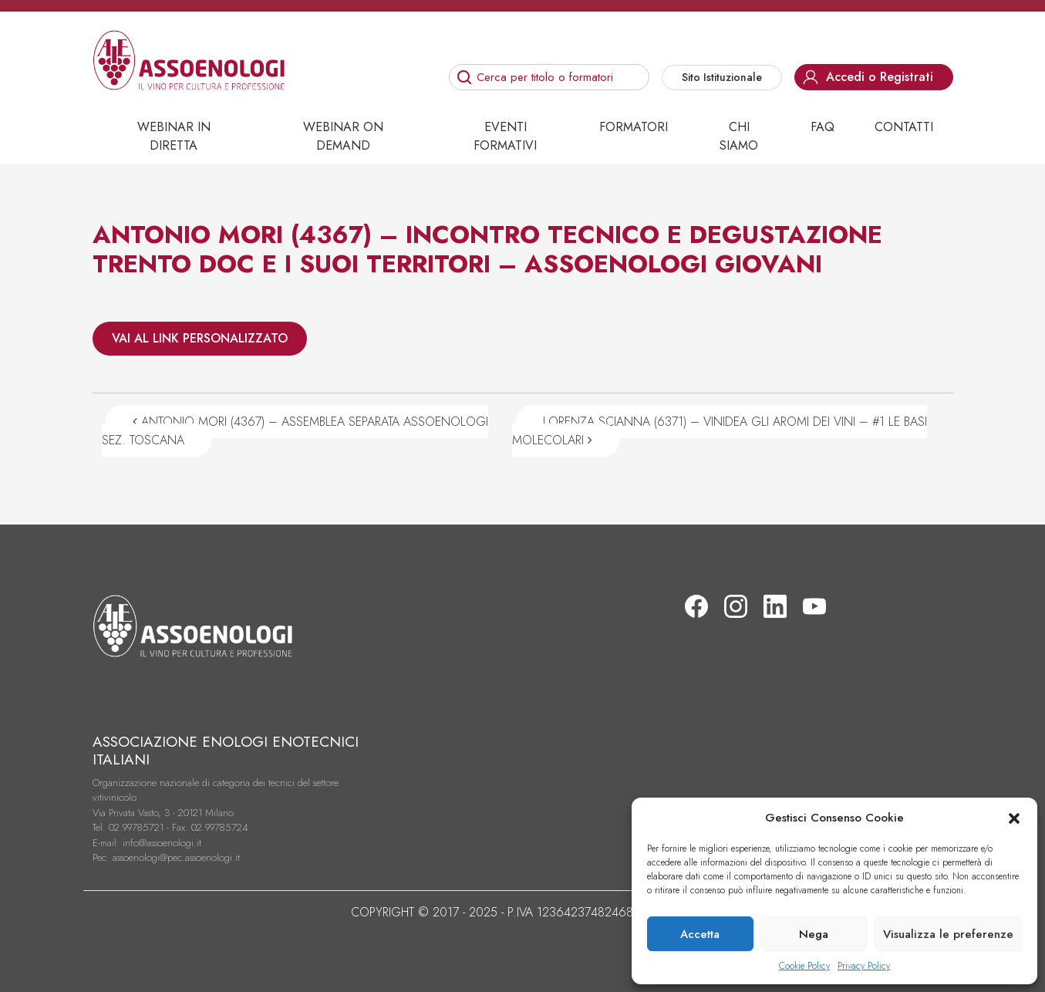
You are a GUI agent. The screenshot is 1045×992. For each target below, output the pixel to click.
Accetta (700, 934)
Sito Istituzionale (722, 77)
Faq (822, 127)
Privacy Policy (864, 966)
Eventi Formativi (505, 136)
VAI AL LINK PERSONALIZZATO (200, 338)
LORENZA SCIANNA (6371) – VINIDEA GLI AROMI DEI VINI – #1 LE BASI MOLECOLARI (719, 431)
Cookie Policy (804, 966)
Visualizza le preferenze (948, 934)
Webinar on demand (343, 136)
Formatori (633, 127)
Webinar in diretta (174, 136)
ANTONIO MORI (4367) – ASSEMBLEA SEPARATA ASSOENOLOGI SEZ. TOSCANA (295, 431)
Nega (813, 934)
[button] (1014, 817)
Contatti (904, 127)
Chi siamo (739, 136)
